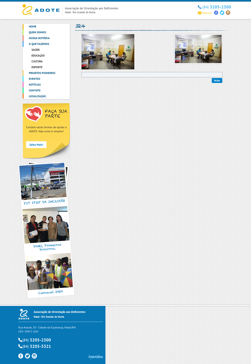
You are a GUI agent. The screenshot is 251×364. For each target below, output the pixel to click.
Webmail (205, 13)
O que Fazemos (39, 44)
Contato (34, 90)
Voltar (217, 80)
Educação (38, 55)
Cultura (37, 61)
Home (32, 26)
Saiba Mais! (36, 144)
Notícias (35, 84)
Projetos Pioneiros (42, 73)
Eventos (34, 78)
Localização (37, 96)
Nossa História (39, 38)
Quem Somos (37, 32)
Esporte (37, 67)
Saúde (36, 49)
